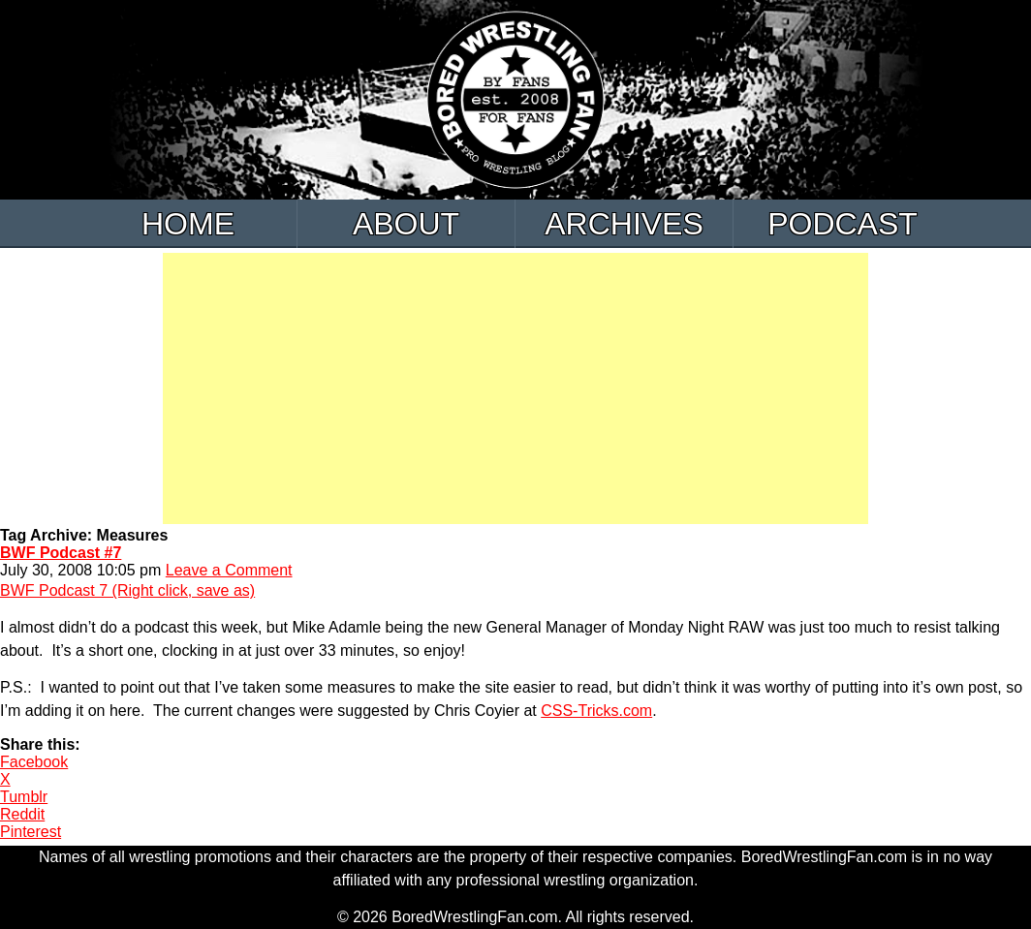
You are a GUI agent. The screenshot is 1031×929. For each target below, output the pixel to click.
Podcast (842, 223)
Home (187, 223)
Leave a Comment (229, 570)
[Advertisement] (515, 388)
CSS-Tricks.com (596, 710)
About (406, 223)
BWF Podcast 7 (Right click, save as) (127, 590)
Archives (624, 223)
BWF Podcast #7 (60, 552)
